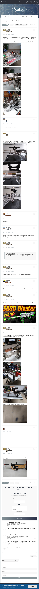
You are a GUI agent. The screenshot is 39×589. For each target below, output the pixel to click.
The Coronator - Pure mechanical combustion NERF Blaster (21, 528)
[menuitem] (10, 2)
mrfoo (6, 213)
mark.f (13, 529)
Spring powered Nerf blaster (11, 21)
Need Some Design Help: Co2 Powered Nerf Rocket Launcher (21, 541)
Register (6, 564)
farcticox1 (8, 29)
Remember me (19, 511)
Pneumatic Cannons (14, 543)
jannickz (4, 426)
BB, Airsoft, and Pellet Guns (16, 524)
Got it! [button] (32, 586)
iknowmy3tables (15, 536)
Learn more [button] (15, 587)
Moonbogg (8, 118)
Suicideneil (7, 280)
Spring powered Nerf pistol (13, 522)
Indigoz (13, 542)
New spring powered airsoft (13, 547)
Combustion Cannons (15, 530)
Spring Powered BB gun (12, 534)
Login (3, 564)
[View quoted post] (14, 253)
